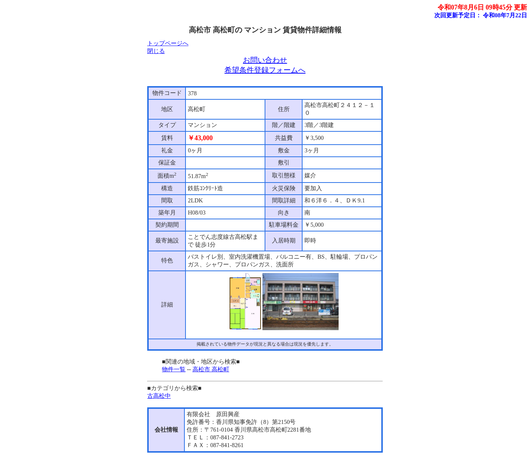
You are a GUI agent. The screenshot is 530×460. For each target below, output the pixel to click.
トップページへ (167, 43)
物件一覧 (174, 369)
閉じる (156, 51)
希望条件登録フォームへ (265, 70)
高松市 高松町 (210, 369)
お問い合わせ (265, 60)
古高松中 (159, 396)
